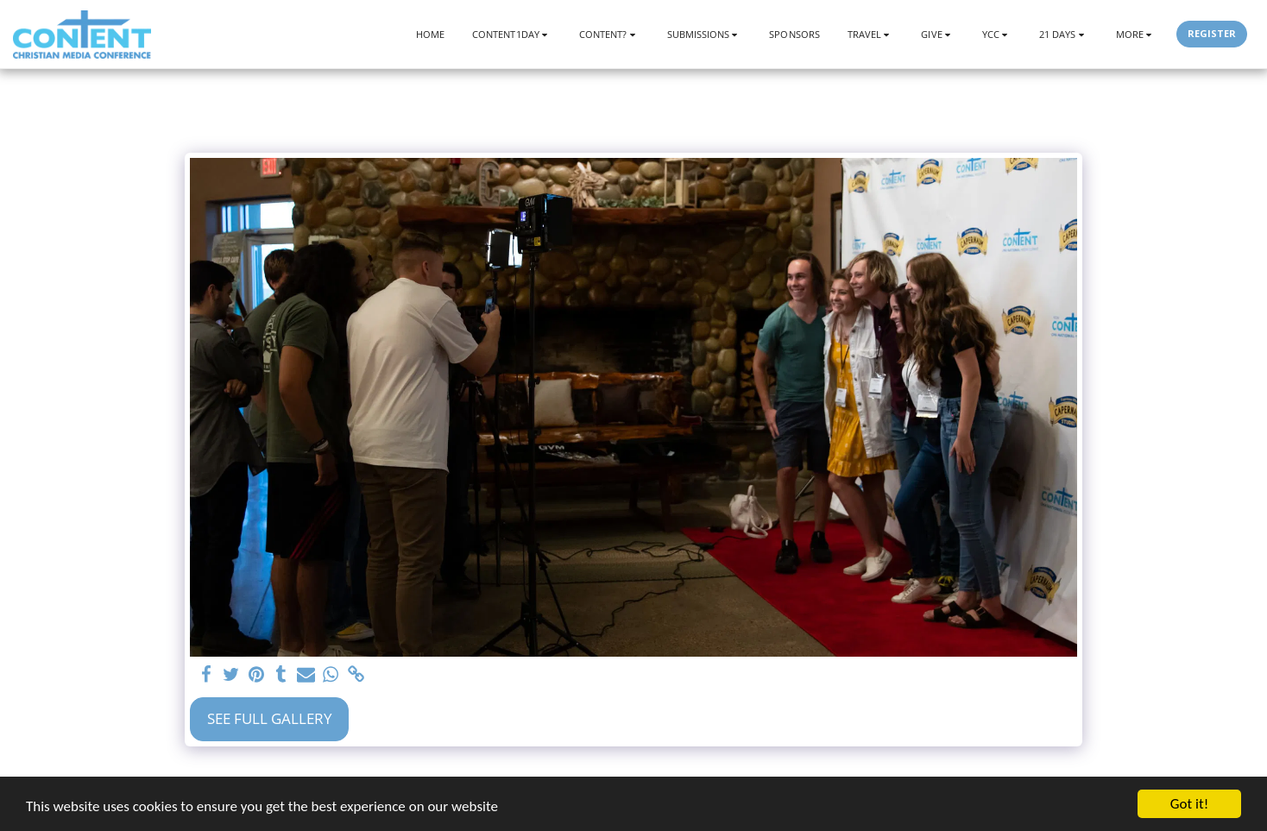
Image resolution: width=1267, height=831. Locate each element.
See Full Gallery (269, 718)
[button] (511, 34)
